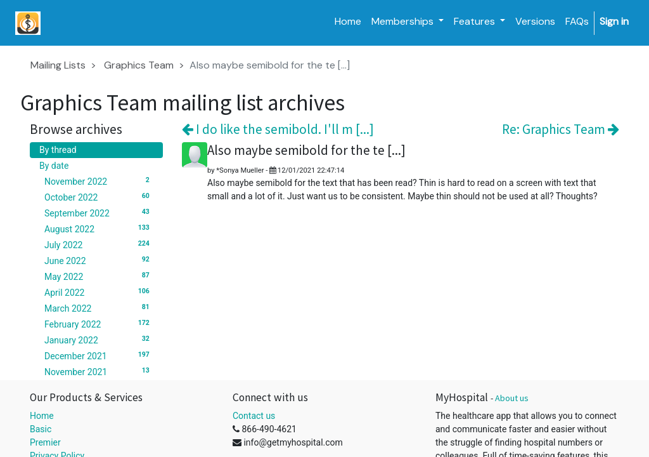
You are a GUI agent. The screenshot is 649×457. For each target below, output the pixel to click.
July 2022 (98, 244)
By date (53, 166)
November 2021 (98, 371)
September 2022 (98, 212)
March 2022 (98, 308)
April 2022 (98, 292)
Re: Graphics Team (560, 129)
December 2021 (98, 355)
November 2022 (98, 181)
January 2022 (98, 339)
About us (512, 398)
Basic (40, 429)
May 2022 (98, 276)
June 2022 (98, 260)
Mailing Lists (58, 65)
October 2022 (98, 196)
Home (42, 416)
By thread (58, 150)
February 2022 (98, 323)
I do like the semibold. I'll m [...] (278, 129)
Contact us (254, 416)
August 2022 (98, 228)
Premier (45, 442)
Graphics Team (139, 65)
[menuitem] (348, 21)
